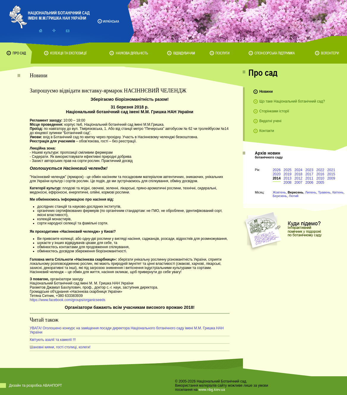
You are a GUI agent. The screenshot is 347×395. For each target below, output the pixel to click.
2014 (277, 178)
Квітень (338, 192)
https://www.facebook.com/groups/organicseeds (67, 300)
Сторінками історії (274, 111)
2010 (320, 178)
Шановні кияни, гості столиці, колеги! (60, 347)
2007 (298, 182)
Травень (324, 192)
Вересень (295, 192)
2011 (309, 178)
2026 (277, 170)
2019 (288, 174)
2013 (288, 178)
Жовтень (279, 192)
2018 (298, 174)
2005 (320, 182)
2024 (298, 170)
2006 (309, 182)
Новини (266, 91)
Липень (310, 192)
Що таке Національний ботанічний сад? (292, 101)
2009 (331, 178)
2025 (288, 170)
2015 (331, 174)
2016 (320, 174)
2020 (277, 174)
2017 (309, 174)
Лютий (294, 196)
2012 (298, 178)
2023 (309, 170)
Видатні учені (270, 121)
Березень (280, 196)
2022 (320, 170)
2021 (331, 170)
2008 (288, 182)
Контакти (266, 131)
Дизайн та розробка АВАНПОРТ (35, 385)
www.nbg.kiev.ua (212, 390)
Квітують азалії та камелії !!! (53, 340)
